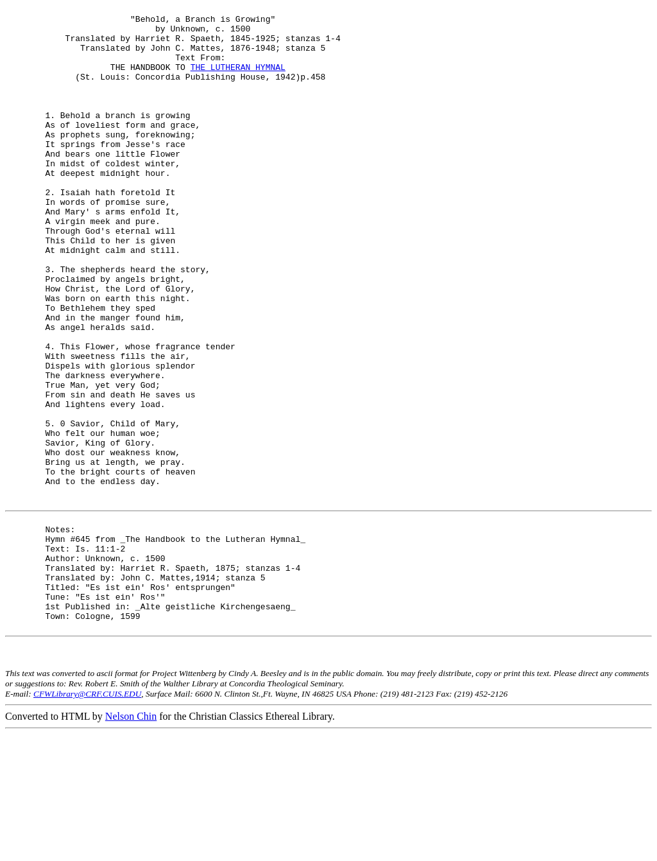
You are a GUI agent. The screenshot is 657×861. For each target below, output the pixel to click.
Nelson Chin (131, 843)
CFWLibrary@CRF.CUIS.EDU (87, 821)
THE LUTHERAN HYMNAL (238, 80)
